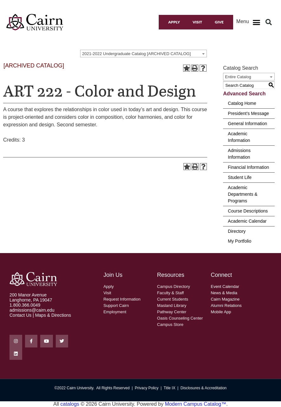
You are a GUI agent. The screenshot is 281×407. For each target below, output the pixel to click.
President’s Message (248, 113)
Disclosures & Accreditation (204, 388)
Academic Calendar (247, 221)
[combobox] (143, 53)
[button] (257, 22)
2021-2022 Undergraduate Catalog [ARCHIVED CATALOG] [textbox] (136, 53)
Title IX (170, 388)
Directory (237, 231)
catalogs (70, 404)
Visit (197, 22)
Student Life (240, 177)
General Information (247, 123)
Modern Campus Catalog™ (195, 404)
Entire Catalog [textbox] (238, 76)
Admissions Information (239, 154)
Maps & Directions (53, 315)
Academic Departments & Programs (242, 194)
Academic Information (239, 137)
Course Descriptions (248, 210)
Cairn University (80, 388)
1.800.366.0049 (25, 305)
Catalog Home (242, 103)
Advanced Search (244, 93)
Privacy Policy (147, 388)
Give (219, 22)
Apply (174, 22)
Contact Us (20, 315)
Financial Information (248, 167)
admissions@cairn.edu (32, 310)
